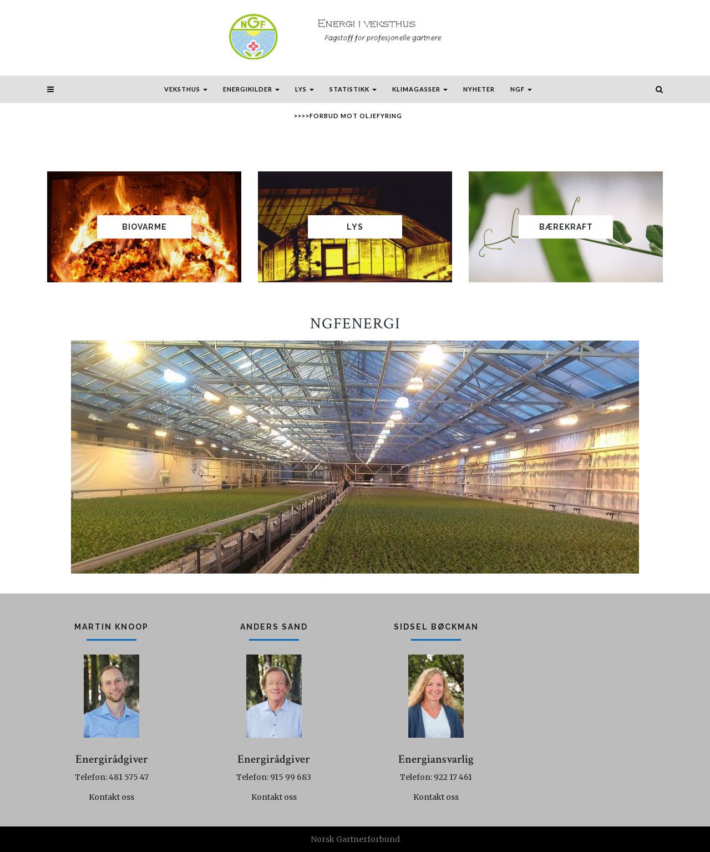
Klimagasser (420, 89)
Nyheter (479, 89)
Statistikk (353, 89)
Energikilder (251, 89)
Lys (304, 89)
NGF (521, 89)
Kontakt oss (111, 797)
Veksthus (185, 89)
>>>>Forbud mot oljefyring (348, 115)
